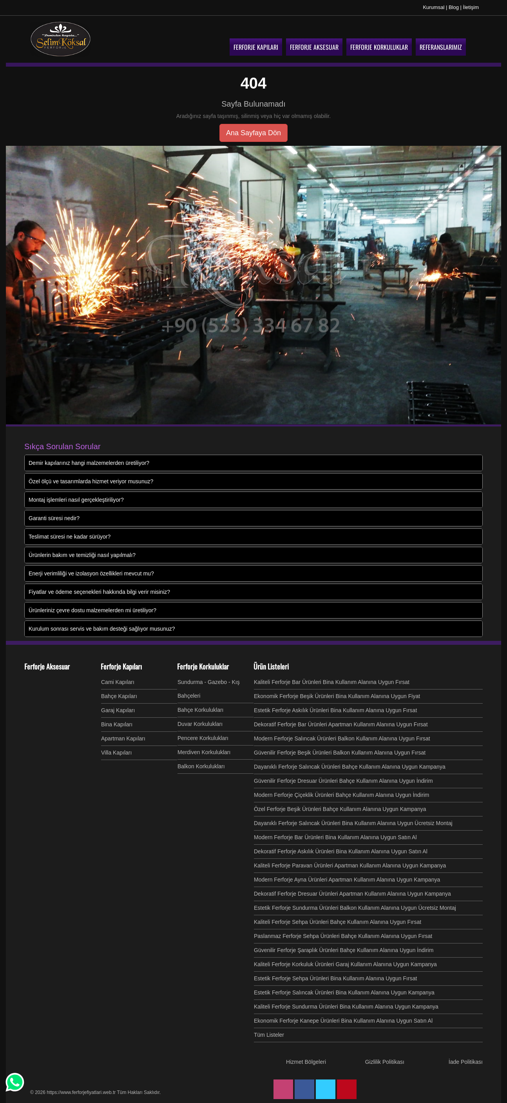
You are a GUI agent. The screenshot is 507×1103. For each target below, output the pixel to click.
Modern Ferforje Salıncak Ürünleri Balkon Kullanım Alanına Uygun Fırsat (342, 738)
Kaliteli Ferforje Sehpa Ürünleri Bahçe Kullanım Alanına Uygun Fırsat (337, 922)
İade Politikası (466, 1062)
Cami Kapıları (117, 682)
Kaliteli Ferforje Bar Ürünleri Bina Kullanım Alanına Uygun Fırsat (331, 682)
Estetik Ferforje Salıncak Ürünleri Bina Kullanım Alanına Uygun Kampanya (344, 992)
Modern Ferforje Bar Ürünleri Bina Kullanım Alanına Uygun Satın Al (335, 837)
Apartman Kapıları (123, 738)
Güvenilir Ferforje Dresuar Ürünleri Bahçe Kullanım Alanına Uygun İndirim (343, 781)
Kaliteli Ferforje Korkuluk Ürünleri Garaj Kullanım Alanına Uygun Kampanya (345, 964)
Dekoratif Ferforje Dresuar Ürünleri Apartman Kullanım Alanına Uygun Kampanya (352, 894)
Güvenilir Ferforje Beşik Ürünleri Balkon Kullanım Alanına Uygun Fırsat (340, 752)
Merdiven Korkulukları (203, 752)
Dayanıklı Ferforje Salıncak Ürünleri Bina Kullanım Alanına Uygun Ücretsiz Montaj (353, 823)
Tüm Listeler (269, 1035)
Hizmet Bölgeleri (306, 1062)
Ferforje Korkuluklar (203, 666)
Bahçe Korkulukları (200, 710)
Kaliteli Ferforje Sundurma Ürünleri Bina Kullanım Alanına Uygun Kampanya (346, 1006)
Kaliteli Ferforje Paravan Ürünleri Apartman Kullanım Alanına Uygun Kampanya (350, 865)
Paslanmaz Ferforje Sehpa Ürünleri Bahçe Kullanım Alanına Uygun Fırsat (343, 936)
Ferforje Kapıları (121, 666)
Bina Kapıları (116, 724)
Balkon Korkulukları (201, 766)
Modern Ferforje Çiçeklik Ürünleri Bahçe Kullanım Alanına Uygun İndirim (341, 795)
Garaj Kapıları (118, 710)
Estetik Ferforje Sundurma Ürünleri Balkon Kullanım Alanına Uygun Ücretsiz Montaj (355, 908)
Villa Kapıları (116, 752)
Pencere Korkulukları (202, 738)
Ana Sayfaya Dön (253, 133)
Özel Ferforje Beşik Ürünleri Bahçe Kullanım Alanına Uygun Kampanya (340, 809)
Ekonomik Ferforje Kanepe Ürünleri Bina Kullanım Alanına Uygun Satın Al (343, 1021)
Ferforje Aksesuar (47, 666)
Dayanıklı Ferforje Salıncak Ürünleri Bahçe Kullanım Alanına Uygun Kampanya (349, 767)
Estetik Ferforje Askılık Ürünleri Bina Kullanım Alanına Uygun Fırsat (335, 710)
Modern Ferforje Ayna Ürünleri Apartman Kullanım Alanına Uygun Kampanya (347, 879)
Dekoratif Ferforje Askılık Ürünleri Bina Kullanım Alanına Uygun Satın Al (340, 851)
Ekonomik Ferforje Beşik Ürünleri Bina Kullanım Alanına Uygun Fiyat (337, 696)
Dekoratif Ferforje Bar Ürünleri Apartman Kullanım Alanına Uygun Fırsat (341, 724)
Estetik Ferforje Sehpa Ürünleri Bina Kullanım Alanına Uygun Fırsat (335, 978)
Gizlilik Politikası (384, 1062)
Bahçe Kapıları (119, 696)
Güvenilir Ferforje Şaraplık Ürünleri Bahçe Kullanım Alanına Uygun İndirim (343, 950)
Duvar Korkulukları (200, 724)
